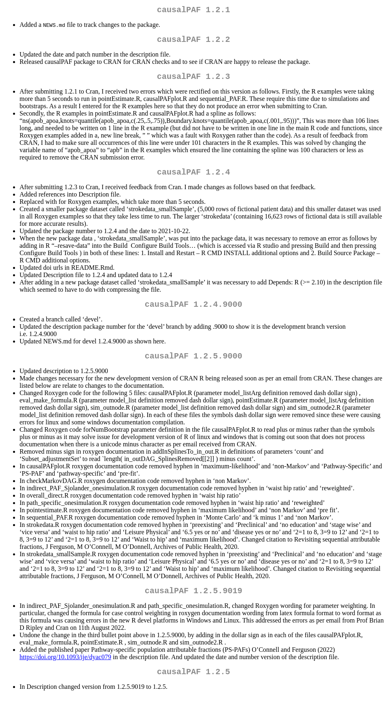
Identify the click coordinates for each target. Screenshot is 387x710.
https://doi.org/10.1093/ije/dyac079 (65, 668)
